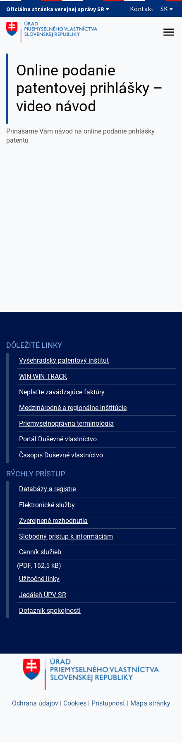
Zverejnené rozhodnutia (53, 521)
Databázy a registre (47, 489)
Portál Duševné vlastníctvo (58, 439)
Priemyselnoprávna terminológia (66, 423)
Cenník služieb (40, 552)
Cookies (74, 703)
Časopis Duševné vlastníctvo (61, 455)
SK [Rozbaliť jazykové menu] (166, 9)
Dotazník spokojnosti (50, 610)
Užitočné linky (39, 579)
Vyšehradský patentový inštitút (64, 360)
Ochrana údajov (35, 703)
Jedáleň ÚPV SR (42, 595)
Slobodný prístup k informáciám (66, 536)
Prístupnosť (108, 703)
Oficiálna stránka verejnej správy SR (58, 9)
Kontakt (142, 9)
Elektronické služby (47, 505)
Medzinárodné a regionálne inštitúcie (73, 408)
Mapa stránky (150, 703)
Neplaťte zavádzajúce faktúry (62, 392)
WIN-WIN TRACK (43, 376)
